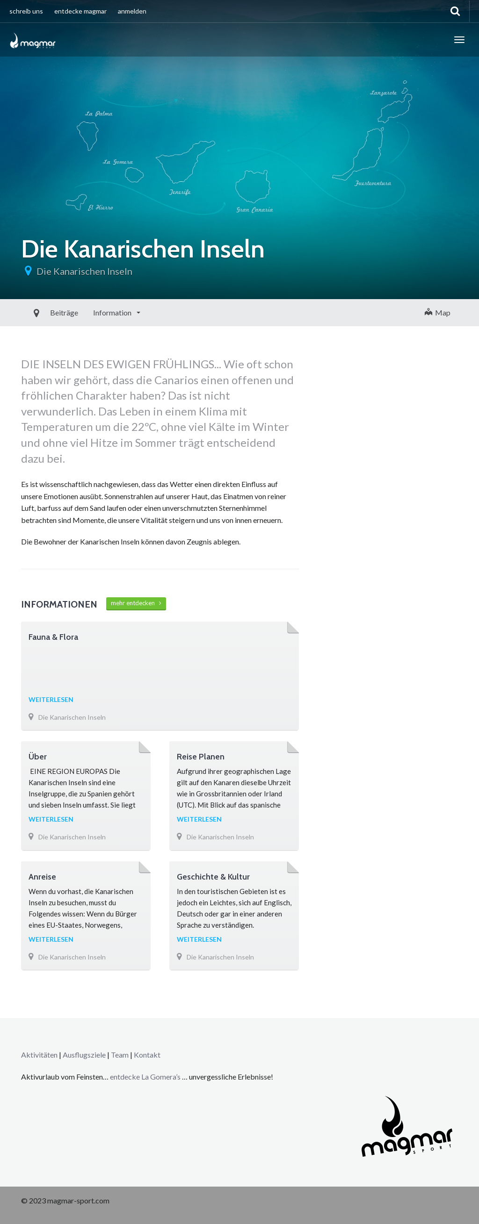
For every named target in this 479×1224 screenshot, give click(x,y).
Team (120, 1054)
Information (91, 312)
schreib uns (26, 11)
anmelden (132, 11)
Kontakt (147, 1054)
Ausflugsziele (84, 1054)
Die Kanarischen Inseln (84, 271)
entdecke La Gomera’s (146, 1076)
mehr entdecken (136, 603)
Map (437, 312)
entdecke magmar (80, 11)
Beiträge (43, 312)
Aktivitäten (39, 1054)
